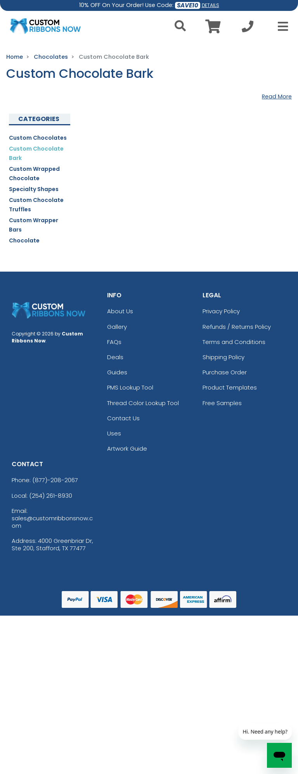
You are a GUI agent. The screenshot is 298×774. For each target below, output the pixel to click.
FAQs (114, 342)
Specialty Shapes (34, 189)
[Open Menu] (280, 26)
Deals (115, 357)
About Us (120, 311)
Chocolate (24, 240)
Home (14, 57)
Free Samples (222, 403)
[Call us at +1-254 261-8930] (247, 29)
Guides (117, 372)
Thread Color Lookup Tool (143, 403)
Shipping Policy (223, 357)
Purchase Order (225, 372)
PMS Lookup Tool (130, 387)
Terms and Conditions (234, 342)
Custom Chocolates (38, 138)
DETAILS (210, 5)
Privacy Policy (221, 311)
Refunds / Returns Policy (237, 327)
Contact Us (123, 418)
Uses (114, 433)
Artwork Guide (127, 448)
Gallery (117, 327)
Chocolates (51, 57)
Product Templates (230, 387)
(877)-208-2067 (55, 480)
